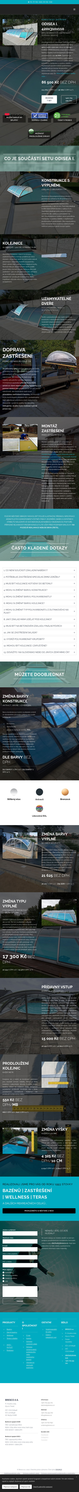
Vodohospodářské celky (12, 1473)
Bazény (9, 1337)
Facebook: (44, 1435)
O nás (28, 1343)
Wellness (10, 1343)
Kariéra (28, 1346)
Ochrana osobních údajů (31, 1473)
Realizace (10, 1358)
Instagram (44, 1437)
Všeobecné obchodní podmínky (30, 1372)
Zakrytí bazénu (12, 1340)
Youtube (44, 1440)
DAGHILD (59, 1469)
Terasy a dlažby (12, 1346)
